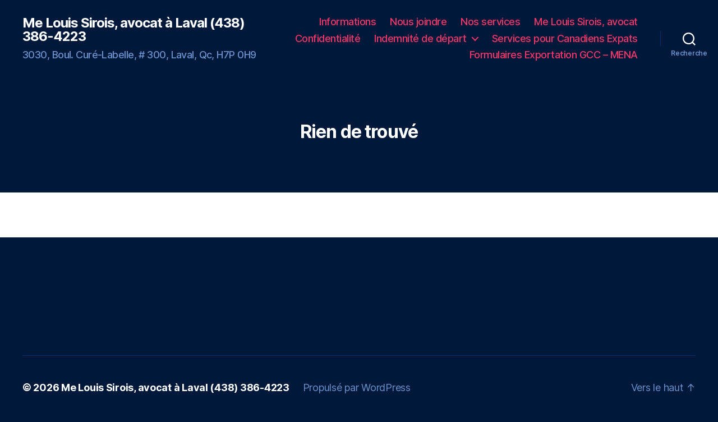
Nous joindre (418, 21)
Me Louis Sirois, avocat (586, 21)
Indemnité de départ (420, 38)
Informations (347, 21)
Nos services (490, 21)
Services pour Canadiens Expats (565, 38)
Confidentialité (328, 38)
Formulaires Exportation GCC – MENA (554, 55)
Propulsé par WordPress (357, 387)
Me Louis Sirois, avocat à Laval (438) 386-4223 (133, 29)
